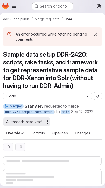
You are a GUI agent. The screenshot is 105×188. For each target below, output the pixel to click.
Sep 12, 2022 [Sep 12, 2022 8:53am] (82, 111)
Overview (15, 133)
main (65, 112)
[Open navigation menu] (14, 6)
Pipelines (60, 133)
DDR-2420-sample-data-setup (28, 112)
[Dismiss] (96, 34)
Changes (82, 133)
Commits (38, 133)
